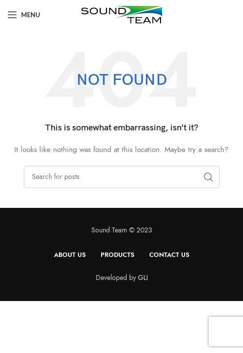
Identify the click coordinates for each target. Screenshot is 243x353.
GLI (143, 277)
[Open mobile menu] (23, 15)
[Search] (122, 177)
